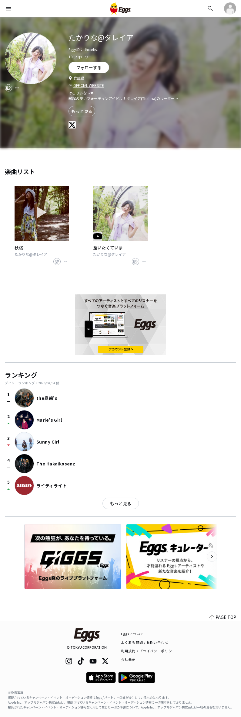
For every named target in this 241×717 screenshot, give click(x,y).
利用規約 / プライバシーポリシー (148, 650)
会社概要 (128, 659)
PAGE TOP (222, 617)
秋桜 (19, 248)
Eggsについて (132, 633)
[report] (17, 87)
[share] (8, 87)
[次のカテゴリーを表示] (212, 556)
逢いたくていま (108, 248)
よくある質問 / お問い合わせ (145, 642)
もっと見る (81, 111)
